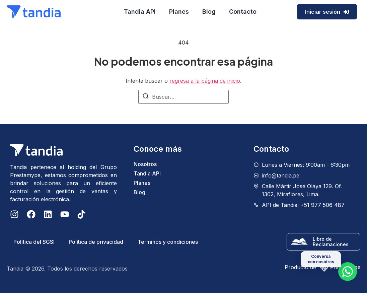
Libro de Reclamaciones (331, 241)
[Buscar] (145, 97)
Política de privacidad (96, 242)
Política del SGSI (34, 242)
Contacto (242, 11)
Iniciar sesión (327, 12)
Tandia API (140, 11)
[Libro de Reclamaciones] (299, 242)
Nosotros (145, 164)
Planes (179, 11)
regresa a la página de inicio (204, 80)
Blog (209, 11)
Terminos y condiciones (169, 242)
